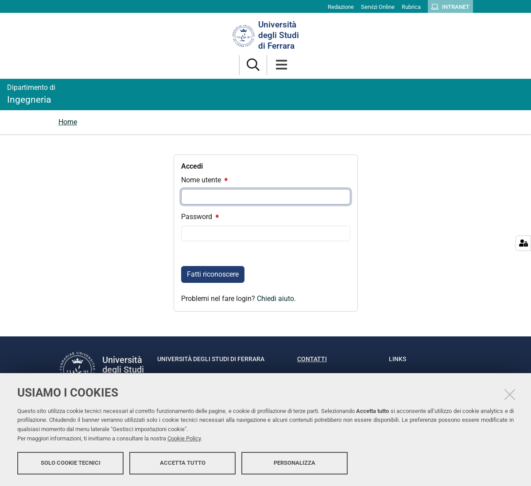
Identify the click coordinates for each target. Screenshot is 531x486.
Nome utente (204, 180)
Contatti (312, 359)
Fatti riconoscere (213, 274)
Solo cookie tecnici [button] (71, 462)
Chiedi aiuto (275, 298)
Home (67, 122)
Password (199, 216)
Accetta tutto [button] (182, 462)
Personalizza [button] (294, 462)
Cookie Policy (184, 438)
